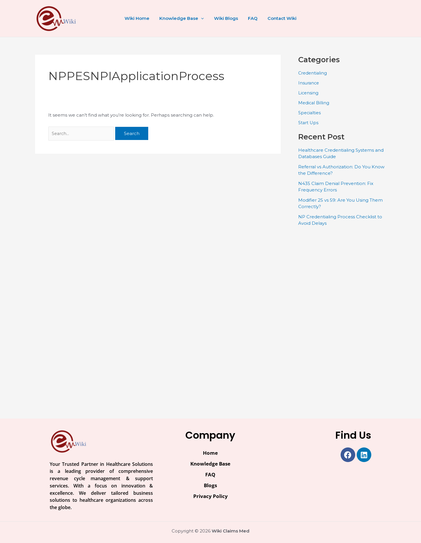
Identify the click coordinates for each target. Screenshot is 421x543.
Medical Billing (314, 102)
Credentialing (313, 73)
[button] (202, 18)
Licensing (308, 92)
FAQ (251, 18)
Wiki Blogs (226, 18)
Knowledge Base (183, 18)
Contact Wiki (279, 18)
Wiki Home (139, 18)
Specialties (310, 112)
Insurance (309, 83)
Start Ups (308, 122)
